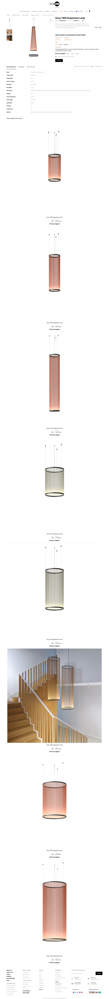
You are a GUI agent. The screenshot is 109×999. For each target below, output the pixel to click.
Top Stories (70, 11)
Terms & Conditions (11, 988)
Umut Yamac (63, 20)
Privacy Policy (9, 993)
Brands (41, 11)
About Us (9, 969)
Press (8, 973)
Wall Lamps (25, 987)
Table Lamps (25, 971)
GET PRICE (59, 60)
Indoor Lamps (25, 15)
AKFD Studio (58, 985)
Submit (99, 972)
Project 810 (57, 989)
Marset (40, 977)
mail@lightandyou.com (96, 978)
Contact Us (10, 971)
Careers (9, 975)
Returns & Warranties (11, 984)
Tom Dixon (41, 979)
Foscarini (41, 980)
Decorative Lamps (25, 11)
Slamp (40, 971)
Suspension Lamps (35, 15)
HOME (8, 15)
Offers (61, 11)
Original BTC (41, 986)
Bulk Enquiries (11, 977)
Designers (47, 11)
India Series (80, 11)
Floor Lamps (25, 975)
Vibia (40, 975)
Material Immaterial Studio (61, 987)
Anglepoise (41, 982)
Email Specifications (96, 66)
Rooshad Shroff (58, 990)
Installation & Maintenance (12, 989)
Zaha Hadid (57, 971)
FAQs (8, 979)
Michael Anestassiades (60, 977)
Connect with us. (78, 983)
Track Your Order (10, 991)
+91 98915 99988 (78, 978)
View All (40, 988)
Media (65, 11)
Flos (40, 973)
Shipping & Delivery (11, 986)
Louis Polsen (42, 984)
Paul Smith (57, 979)
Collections (55, 11)
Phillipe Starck (58, 975)
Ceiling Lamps (26, 973)
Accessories (34, 11)
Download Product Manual (81, 66)
